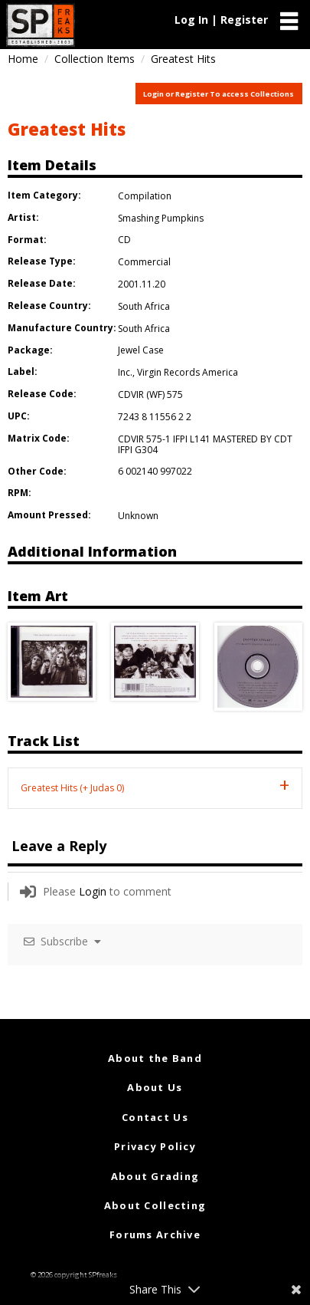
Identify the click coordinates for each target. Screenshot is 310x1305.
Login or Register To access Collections (218, 94)
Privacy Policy (155, 1146)
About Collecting (155, 1205)
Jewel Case (141, 350)
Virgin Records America (187, 372)
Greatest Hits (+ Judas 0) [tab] (72, 787)
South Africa (144, 306)
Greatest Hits (67, 128)
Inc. (125, 372)
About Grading (155, 1176)
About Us (154, 1087)
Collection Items (94, 58)
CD (124, 239)
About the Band (155, 1058)
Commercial (144, 261)
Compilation (144, 195)
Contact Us (155, 1117)
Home (23, 58)
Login (92, 891)
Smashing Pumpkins (161, 218)
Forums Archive (155, 1234)
